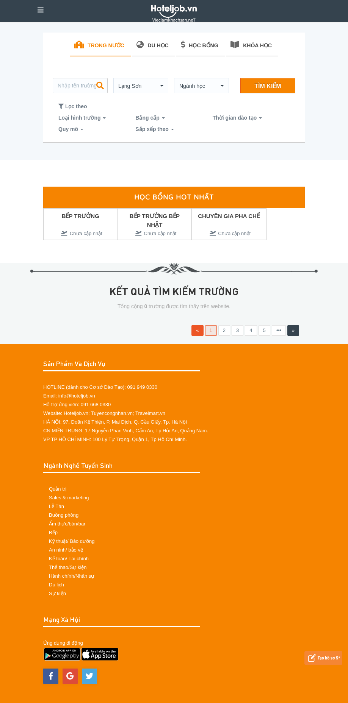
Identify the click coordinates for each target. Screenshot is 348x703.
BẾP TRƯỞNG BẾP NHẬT (155, 220)
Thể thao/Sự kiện (68, 567)
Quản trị (57, 489)
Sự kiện (57, 593)
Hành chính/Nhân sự (71, 576)
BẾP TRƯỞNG (80, 216)
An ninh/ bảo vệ (66, 550)
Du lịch (56, 585)
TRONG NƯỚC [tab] (99, 44)
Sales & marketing (69, 497)
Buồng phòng (63, 515)
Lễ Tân (56, 506)
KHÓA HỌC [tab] (251, 44)
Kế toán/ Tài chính (69, 558)
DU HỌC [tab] (152, 44)
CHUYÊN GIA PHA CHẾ (229, 216)
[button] (141, 86)
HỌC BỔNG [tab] (199, 44)
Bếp (53, 532)
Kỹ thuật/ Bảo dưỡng (71, 541)
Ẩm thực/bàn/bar (67, 524)
